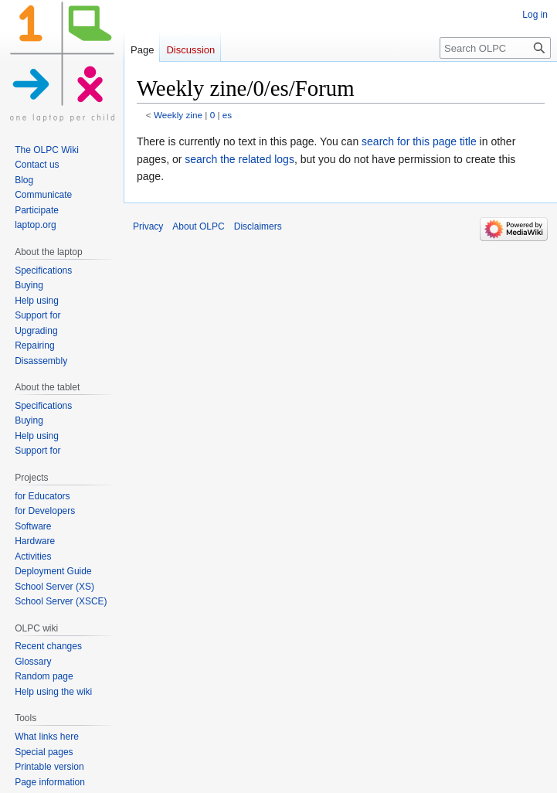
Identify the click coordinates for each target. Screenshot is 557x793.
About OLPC (198, 226)
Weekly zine (178, 115)
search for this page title (419, 141)
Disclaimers (258, 226)
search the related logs (239, 159)
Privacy (148, 226)
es (227, 115)
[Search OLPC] (495, 48)
